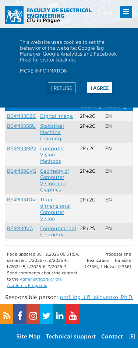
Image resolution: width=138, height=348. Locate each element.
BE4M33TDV (21, 199)
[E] (131, 336)
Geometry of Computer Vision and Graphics (54, 180)
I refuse (61, 88)
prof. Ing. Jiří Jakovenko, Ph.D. (96, 296)
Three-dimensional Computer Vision (55, 208)
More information (44, 70)
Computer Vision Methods (52, 154)
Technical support (71, 336)
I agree (100, 88)
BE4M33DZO (21, 116)
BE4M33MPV (21, 148)
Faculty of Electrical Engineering (59, 13)
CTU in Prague (43, 20)
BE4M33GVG (21, 171)
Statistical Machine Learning (52, 132)
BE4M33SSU (21, 126)
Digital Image (56, 116)
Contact (112, 336)
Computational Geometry (58, 231)
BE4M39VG (20, 228)
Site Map (28, 336)
